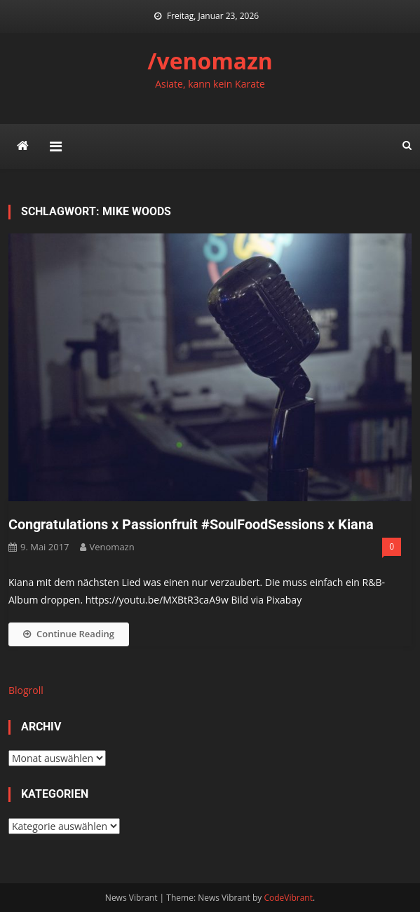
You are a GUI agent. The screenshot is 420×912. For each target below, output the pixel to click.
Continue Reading (68, 633)
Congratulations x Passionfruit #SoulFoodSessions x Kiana (191, 524)
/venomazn (210, 61)
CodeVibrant (288, 898)
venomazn (112, 546)
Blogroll (25, 690)
